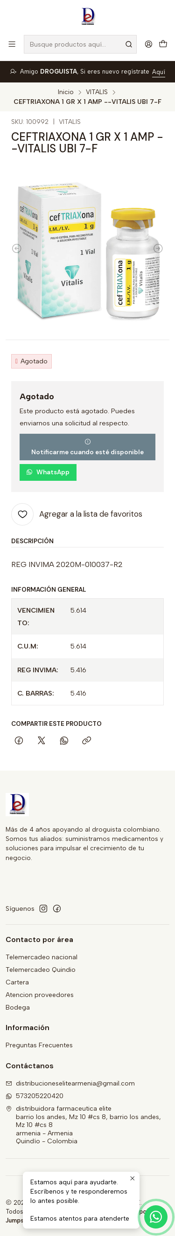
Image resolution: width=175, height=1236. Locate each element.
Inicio (66, 92)
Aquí (158, 71)
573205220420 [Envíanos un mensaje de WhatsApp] (34, 1096)
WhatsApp (48, 472)
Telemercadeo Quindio (41, 970)
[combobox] (80, 44)
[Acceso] (148, 44)
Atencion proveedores (40, 995)
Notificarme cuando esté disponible (87, 447)
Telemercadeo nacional (41, 957)
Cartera (17, 982)
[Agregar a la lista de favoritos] (76, 514)
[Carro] (163, 44)
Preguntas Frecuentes (39, 1045)
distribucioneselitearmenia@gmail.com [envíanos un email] (70, 1083)
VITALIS (97, 92)
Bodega (18, 1007)
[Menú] (12, 44)
